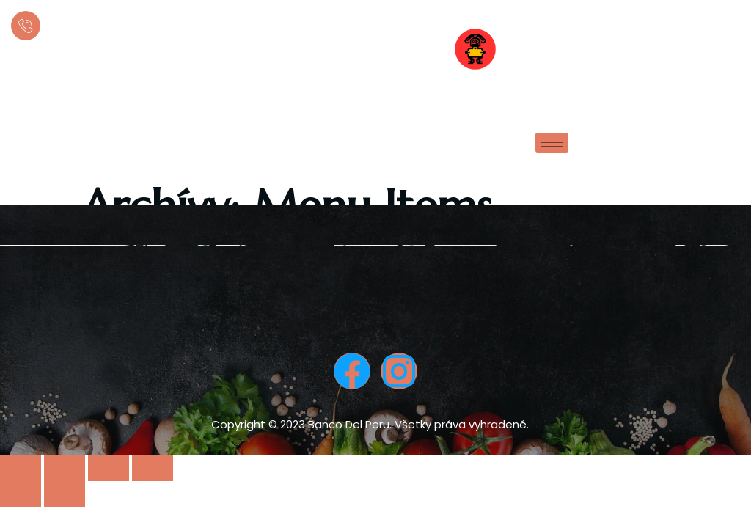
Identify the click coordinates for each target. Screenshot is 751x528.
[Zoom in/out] (152, 468)
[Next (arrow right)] (64, 494)
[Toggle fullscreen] (108, 468)
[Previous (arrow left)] (20, 494)
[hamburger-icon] (551, 143)
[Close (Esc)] (20, 468)
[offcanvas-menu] (724, 51)
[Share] (64, 468)
